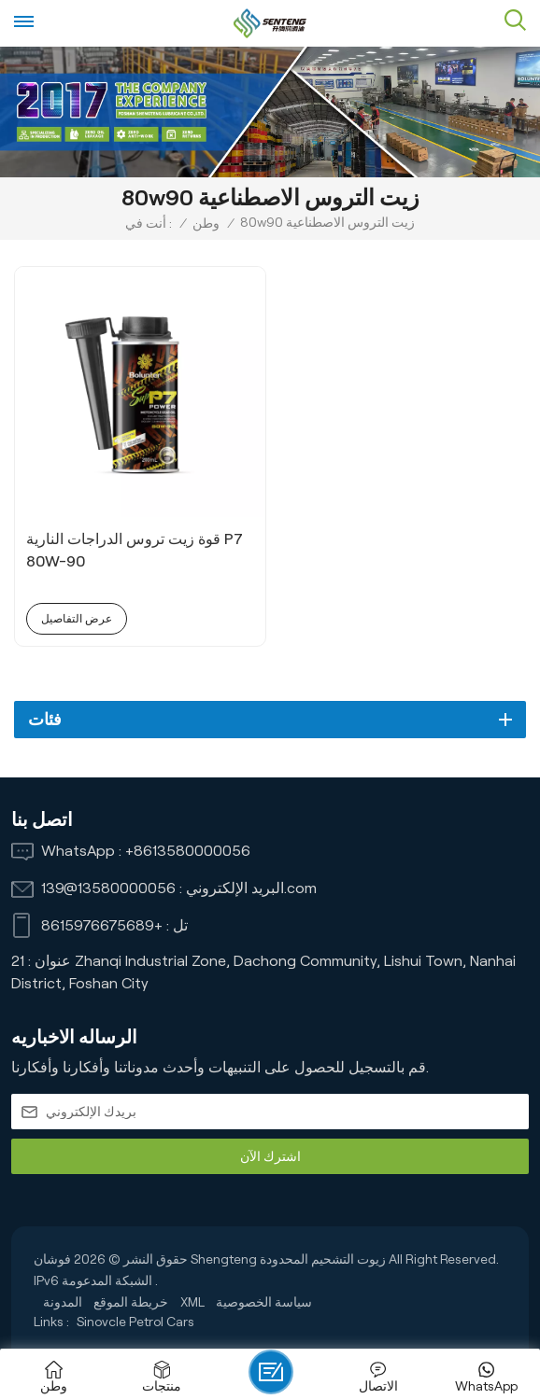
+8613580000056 (187, 851)
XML (192, 1301)
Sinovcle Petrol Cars (135, 1321)
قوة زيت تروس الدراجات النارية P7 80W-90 (134, 550)
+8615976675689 (102, 925)
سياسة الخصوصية (264, 1301)
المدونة (62, 1301)
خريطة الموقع (130, 1301)
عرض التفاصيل (76, 618)
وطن (206, 223)
